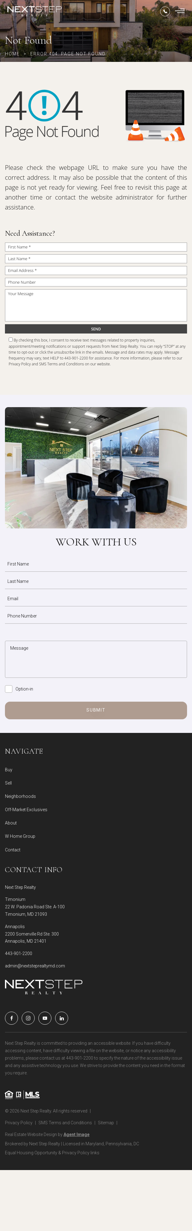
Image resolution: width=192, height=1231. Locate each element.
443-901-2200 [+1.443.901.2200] (18, 953)
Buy (8, 769)
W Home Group (20, 836)
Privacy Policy (20, 364)
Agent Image (76, 1134)
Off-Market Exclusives (26, 809)
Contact (12, 849)
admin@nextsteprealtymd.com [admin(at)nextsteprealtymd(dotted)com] (35, 965)
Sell (8, 783)
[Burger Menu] (180, 11)
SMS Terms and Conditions (61, 364)
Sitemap (106, 1122)
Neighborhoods (20, 796)
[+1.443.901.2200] (165, 11)
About (11, 822)
